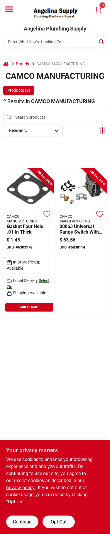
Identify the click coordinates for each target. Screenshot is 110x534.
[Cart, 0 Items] (98, 9)
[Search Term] (55, 42)
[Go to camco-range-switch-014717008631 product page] (81, 241)
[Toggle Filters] (102, 130)
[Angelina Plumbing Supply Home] (55, 13)
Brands (22, 64)
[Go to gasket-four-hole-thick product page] (28, 241)
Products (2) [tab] (18, 90)
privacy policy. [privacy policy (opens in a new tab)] (20, 487)
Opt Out (59, 522)
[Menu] (9, 9)
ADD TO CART (29, 307)
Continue (22, 522)
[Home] (6, 64)
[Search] (101, 41)
